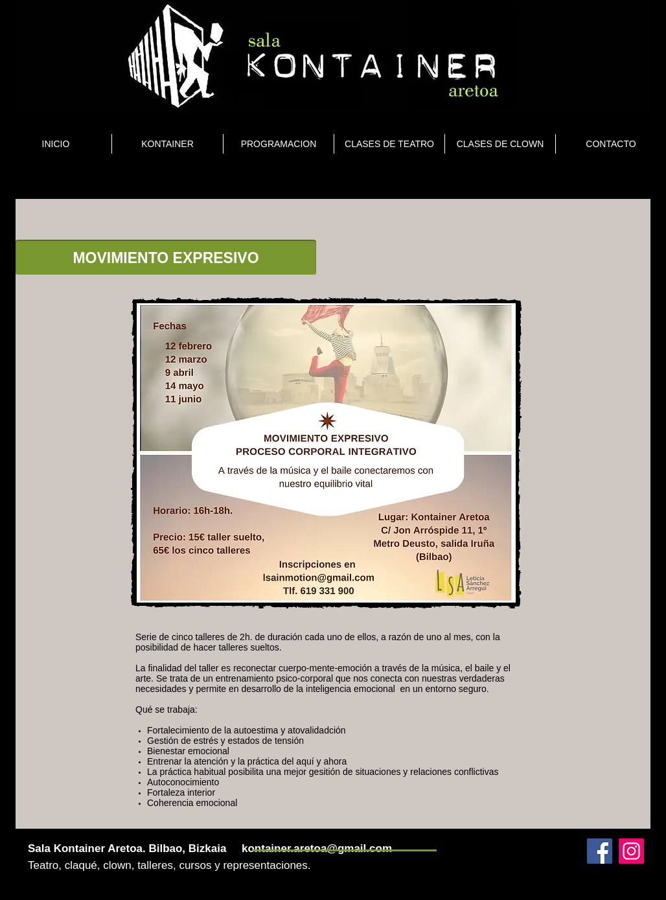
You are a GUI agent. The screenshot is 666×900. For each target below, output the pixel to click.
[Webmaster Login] (564, 835)
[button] (166, 257)
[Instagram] (631, 851)
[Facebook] (599, 851)
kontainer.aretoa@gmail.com (317, 848)
